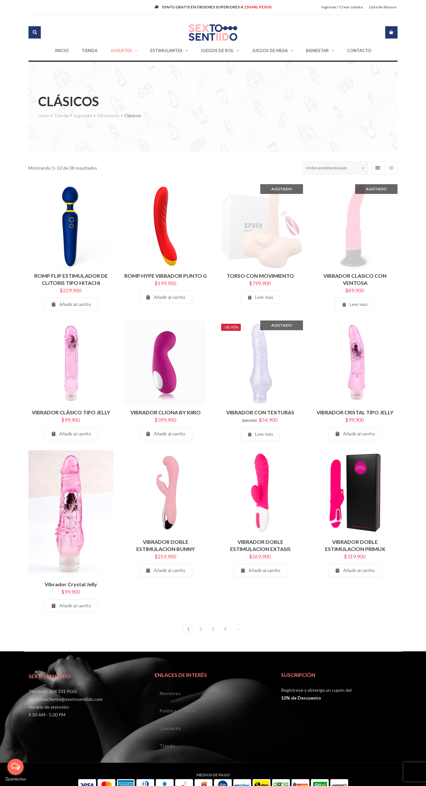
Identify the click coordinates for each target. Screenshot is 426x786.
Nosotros (170, 693)
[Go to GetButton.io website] (15, 779)
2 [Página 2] (200, 629)
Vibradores (108, 115)
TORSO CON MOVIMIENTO (260, 276)
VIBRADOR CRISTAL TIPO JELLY (355, 415)
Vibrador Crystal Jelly (71, 585)
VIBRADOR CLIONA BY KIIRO (165, 415)
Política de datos (178, 710)
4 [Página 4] (225, 629)
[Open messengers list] (15, 767)
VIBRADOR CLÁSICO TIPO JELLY (71, 415)
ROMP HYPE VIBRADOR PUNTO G (165, 276)
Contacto (170, 728)
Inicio (43, 115)
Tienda (61, 115)
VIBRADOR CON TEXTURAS (260, 415)
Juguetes (82, 115)
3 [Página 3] (213, 629)
